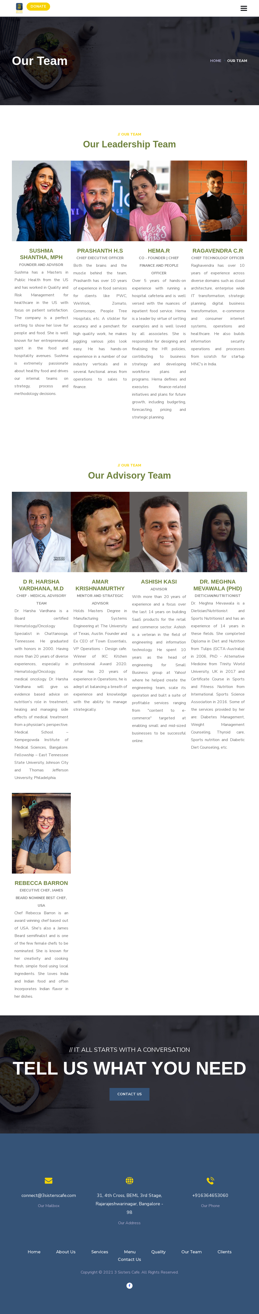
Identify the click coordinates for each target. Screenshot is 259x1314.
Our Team (191, 1252)
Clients (225, 1252)
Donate (38, 6)
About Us (66, 1252)
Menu (130, 1252)
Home (215, 60)
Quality (158, 1252)
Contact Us (129, 1094)
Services (99, 1252)
